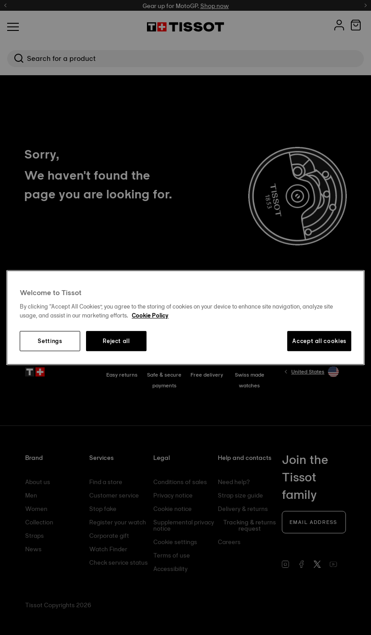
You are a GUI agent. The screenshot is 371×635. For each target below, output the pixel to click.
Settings (50, 341)
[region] (185, 317)
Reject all (116, 341)
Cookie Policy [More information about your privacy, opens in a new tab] (150, 315)
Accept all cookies (319, 341)
